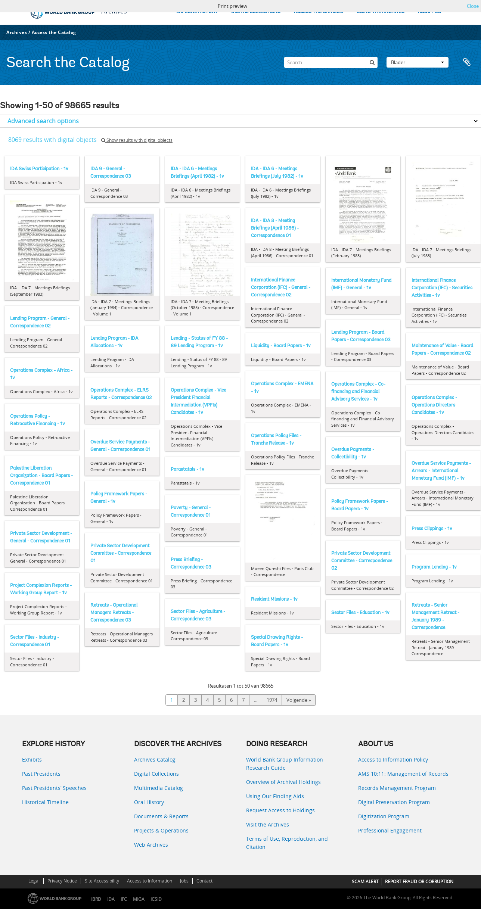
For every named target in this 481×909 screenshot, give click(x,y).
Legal (34, 881)
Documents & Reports (161, 816)
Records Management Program (397, 787)
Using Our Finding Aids (275, 796)
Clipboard (466, 62)
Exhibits (32, 759)
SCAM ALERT (365, 881)
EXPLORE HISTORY (197, 11)
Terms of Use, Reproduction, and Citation (287, 842)
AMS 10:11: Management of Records (403, 773)
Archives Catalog (155, 759)
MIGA (139, 899)
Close (473, 6)
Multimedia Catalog (158, 787)
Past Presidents (41, 773)
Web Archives (151, 844)
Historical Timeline (45, 802)
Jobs (184, 881)
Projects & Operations (161, 830)
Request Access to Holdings (280, 810)
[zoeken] (372, 62)
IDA (111, 899)
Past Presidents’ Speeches (54, 787)
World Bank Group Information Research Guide (284, 763)
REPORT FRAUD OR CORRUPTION (419, 881)
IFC (124, 899)
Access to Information (149, 881)
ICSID (156, 899)
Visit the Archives (267, 824)
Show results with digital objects (137, 140)
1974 (272, 700)
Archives (16, 32)
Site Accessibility (102, 881)
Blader (417, 62)
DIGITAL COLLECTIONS (255, 11)
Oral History (149, 802)
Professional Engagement (390, 830)
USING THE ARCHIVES (380, 11)
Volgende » (298, 700)
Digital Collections (156, 773)
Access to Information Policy (393, 759)
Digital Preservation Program (394, 802)
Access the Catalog (54, 32)
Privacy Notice (62, 881)
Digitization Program (383, 816)
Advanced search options (43, 121)
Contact (204, 881)
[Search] (331, 62)
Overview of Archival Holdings (283, 781)
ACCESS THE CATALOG (318, 11)
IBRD (96, 899)
